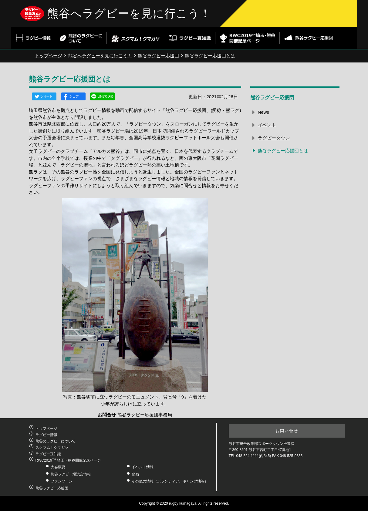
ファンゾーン (62, 481)
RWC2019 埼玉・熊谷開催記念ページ (68, 460)
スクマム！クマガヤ (51, 447)
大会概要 (58, 467)
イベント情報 (143, 467)
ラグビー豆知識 (48, 454)
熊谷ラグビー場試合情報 (71, 474)
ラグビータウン (274, 137)
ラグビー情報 (46, 435)
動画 (135, 474)
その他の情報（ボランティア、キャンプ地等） (170, 481)
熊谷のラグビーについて (55, 441)
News (263, 112)
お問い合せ (286, 431)
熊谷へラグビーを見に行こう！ (129, 13)
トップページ (48, 55)
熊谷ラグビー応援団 (158, 55)
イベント (267, 124)
